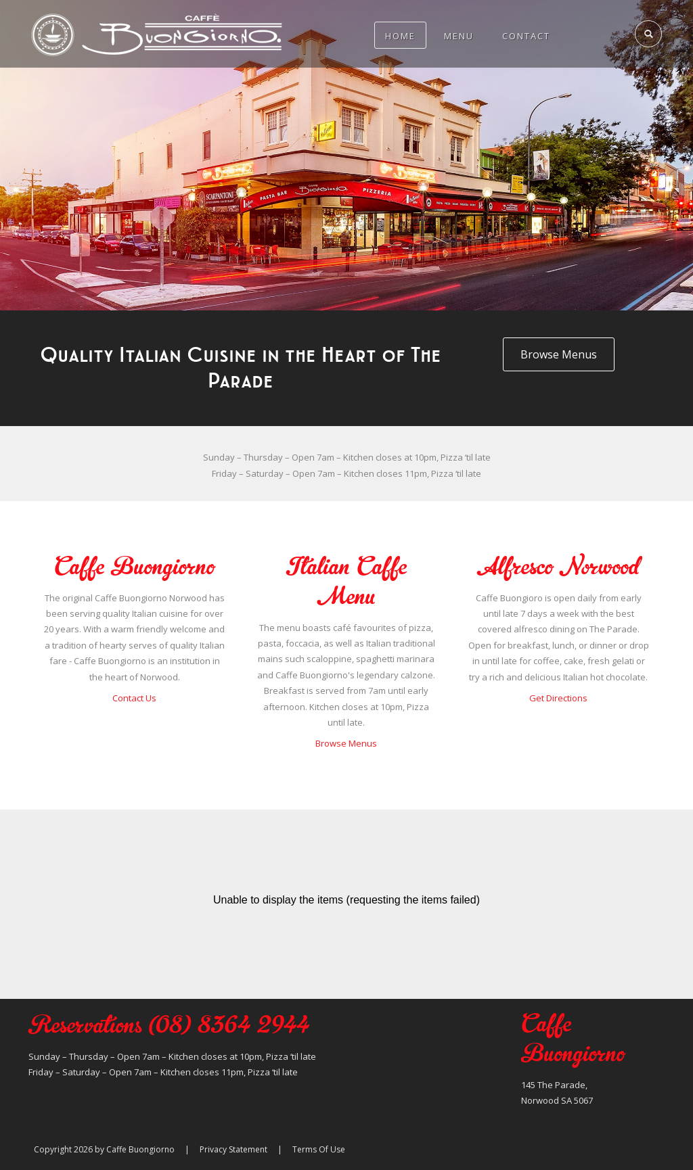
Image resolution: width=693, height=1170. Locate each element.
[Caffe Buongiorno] (157, 34)
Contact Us (134, 698)
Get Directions (558, 698)
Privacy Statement (233, 1149)
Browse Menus (346, 743)
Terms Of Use (318, 1149)
